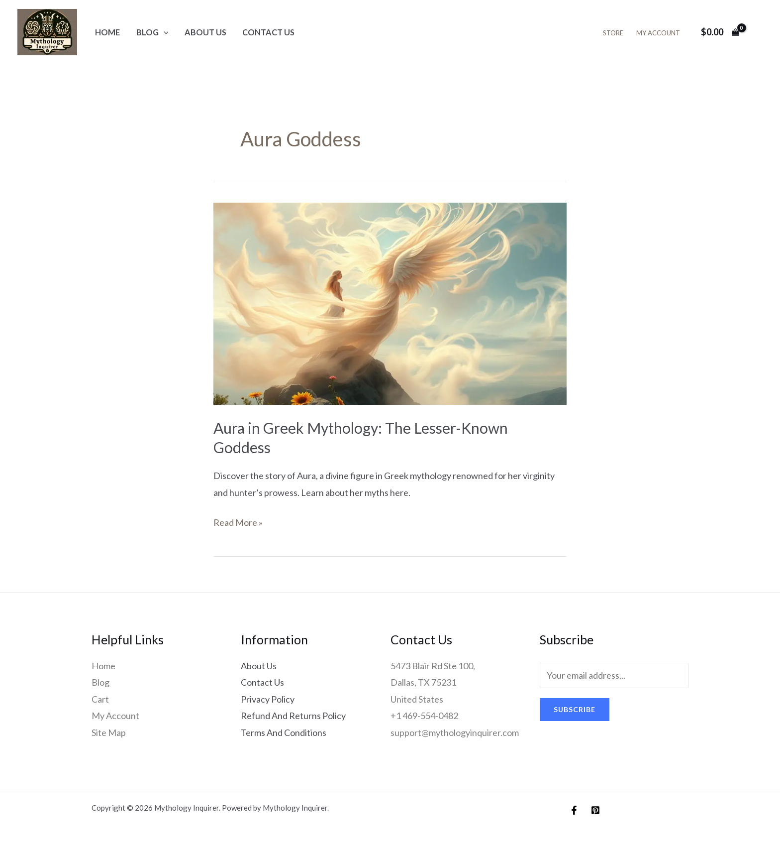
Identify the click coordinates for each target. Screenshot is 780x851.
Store (613, 33)
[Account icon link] (758, 32)
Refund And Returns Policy (293, 715)
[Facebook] (574, 810)
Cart (100, 699)
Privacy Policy (267, 699)
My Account (658, 33)
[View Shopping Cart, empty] (720, 32)
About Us (205, 32)
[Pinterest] (595, 810)
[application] (164, 32)
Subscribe (574, 709)
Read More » (238, 521)
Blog (152, 32)
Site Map (109, 732)
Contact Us (268, 32)
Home (107, 32)
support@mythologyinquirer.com (454, 732)
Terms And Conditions (283, 732)
